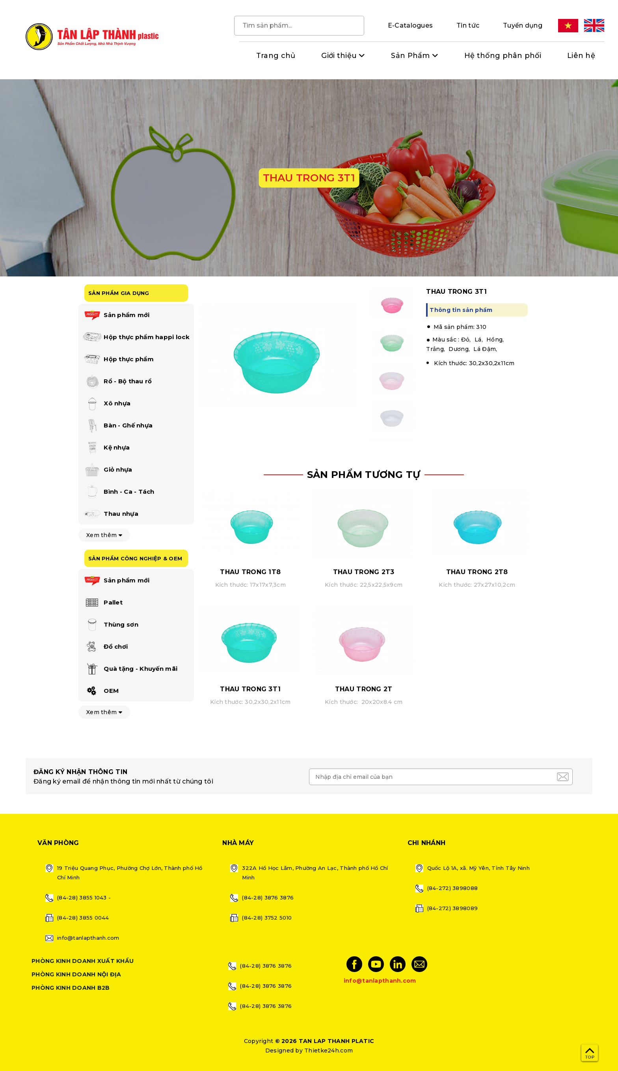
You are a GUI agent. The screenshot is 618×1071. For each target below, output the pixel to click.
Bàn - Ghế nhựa (117, 426)
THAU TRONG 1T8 (250, 572)
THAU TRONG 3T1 (250, 689)
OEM (100, 691)
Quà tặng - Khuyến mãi (129, 669)
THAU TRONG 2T (364, 689)
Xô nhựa (106, 404)
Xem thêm (104, 535)
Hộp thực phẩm (118, 360)
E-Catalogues (410, 25)
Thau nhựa (110, 514)
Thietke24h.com (328, 1050)
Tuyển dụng (522, 25)
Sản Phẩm (410, 55)
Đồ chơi (105, 647)
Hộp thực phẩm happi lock (136, 337)
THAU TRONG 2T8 (477, 572)
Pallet (102, 603)
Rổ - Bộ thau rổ (117, 382)
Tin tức (467, 25)
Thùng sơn (110, 625)
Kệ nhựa (106, 448)
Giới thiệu (339, 55)
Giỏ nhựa (107, 470)
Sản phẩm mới (116, 315)
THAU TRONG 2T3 (364, 572)
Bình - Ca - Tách (118, 492)
